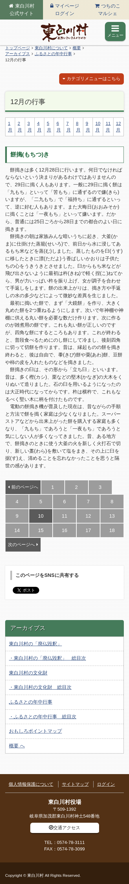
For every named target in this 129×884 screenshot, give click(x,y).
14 (17, 530)
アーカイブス (17, 54)
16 (64, 530)
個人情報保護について (31, 784)
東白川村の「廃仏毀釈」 (35, 643)
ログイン (106, 784)
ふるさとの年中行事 (53, 54)
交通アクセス (66, 827)
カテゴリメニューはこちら (93, 78)
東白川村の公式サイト (65, 32)
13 (112, 516)
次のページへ (21, 544)
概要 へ (17, 745)
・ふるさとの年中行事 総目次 (42, 716)
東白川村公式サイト (22, 9)
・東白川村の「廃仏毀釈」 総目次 (47, 658)
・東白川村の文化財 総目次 (40, 687)
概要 (77, 48)
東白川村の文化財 (28, 672)
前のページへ (24, 487)
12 (88, 516)
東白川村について (51, 48)
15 (40, 530)
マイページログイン (67, 9)
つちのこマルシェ (109, 9)
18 (112, 530)
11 (64, 516)
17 (88, 530)
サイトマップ (75, 784)
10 (40, 516)
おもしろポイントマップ (35, 731)
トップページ (17, 48)
